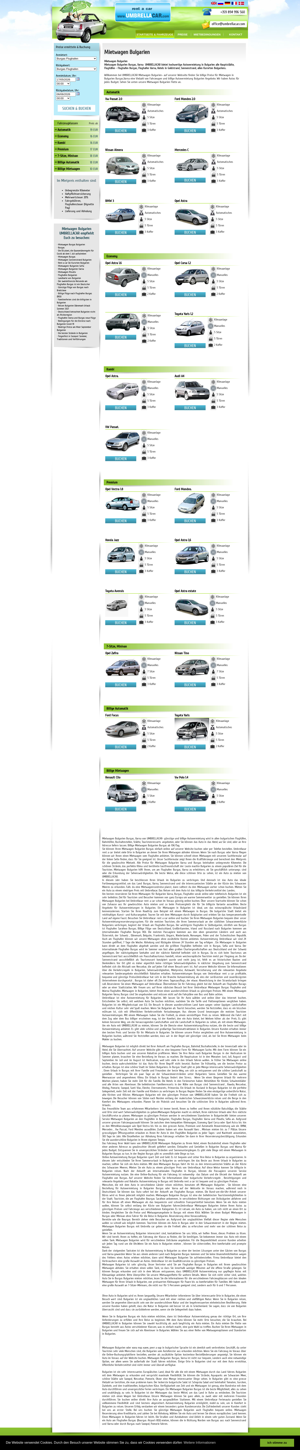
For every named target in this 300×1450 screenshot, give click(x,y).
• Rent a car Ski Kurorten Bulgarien (73, 262)
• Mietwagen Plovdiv (66, 272)
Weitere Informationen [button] (200, 1442)
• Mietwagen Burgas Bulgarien (71, 244)
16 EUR (94, 136)
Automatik (64, 130)
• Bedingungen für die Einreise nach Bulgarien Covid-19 (74, 322)
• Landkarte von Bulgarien (69, 278)
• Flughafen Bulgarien (67, 275)
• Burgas (61, 247)
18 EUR (94, 156)
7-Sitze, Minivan (68, 156)
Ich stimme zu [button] (277, 1442)
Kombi (61, 143)
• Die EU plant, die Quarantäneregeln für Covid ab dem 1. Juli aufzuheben (75, 252)
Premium (63, 149)
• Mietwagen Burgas (66, 256)
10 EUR (94, 169)
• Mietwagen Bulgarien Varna (70, 269)
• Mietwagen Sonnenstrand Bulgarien (74, 259)
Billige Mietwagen (69, 169)
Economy (63, 136)
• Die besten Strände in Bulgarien (72, 333)
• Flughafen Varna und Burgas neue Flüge (76, 317)
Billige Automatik (68, 162)
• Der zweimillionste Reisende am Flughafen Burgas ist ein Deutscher (73, 283)
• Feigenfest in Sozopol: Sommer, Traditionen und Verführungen (72, 338)
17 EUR (94, 149)
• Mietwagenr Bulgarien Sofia (70, 266)
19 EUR (94, 130)
